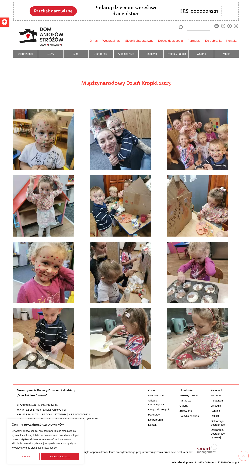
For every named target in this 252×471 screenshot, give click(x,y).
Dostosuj (25, 456)
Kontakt (231, 40)
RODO (215, 415)
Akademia (100, 53)
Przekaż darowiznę (53, 10)
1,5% (50, 53)
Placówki (151, 53)
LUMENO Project (205, 462)
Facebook (217, 390)
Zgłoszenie (186, 410)
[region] (45, 441)
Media (226, 53)
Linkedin (216, 405)
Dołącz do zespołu (170, 40)
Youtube (216, 395)
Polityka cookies (189, 415)
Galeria (201, 53)
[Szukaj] (180, 27)
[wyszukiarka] (198, 27)
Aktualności (25, 53)
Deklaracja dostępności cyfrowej (218, 433)
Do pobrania (213, 40)
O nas (94, 40)
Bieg (76, 53)
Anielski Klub (126, 53)
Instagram (217, 400)
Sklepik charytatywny (139, 40)
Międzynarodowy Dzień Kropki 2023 (126, 83)
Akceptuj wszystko (60, 456)
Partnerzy (193, 40)
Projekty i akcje (176, 53)
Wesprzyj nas (111, 40)
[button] (4, 22)
